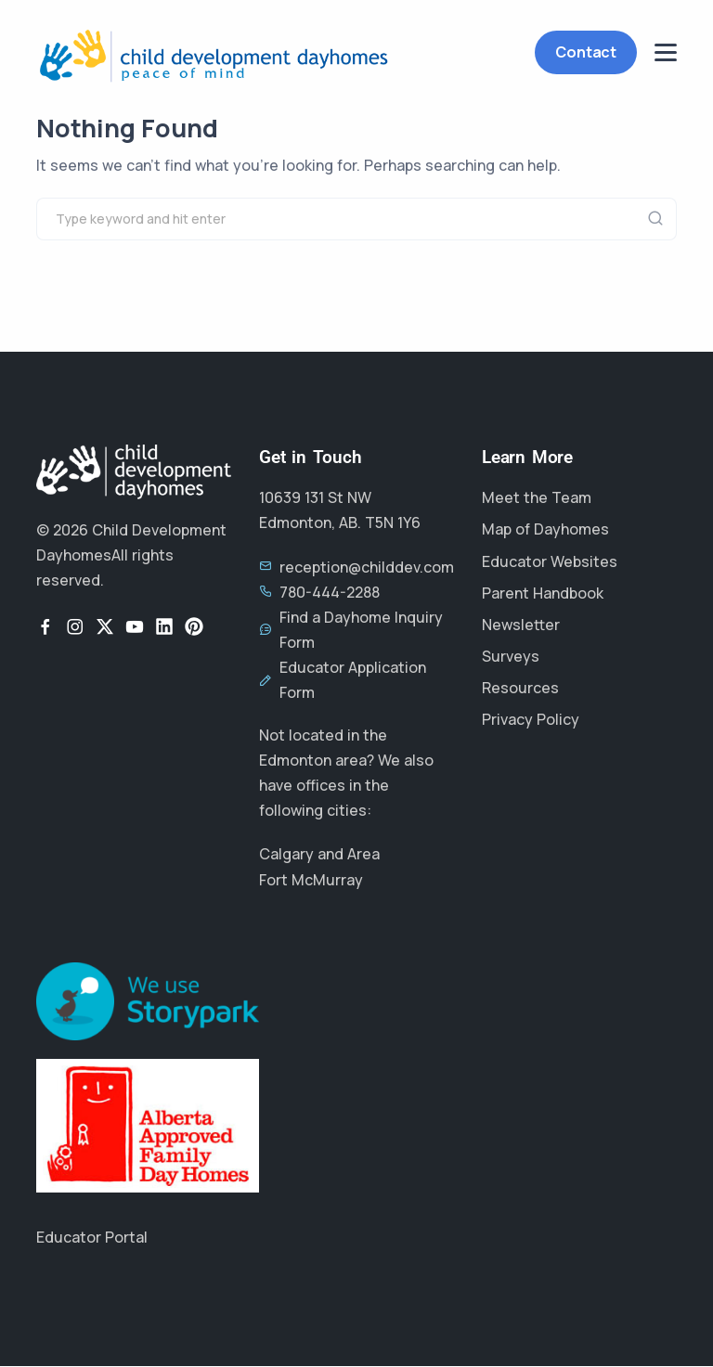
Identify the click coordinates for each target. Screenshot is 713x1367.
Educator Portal (92, 1237)
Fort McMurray (311, 880)
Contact (585, 52)
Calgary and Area (319, 854)
